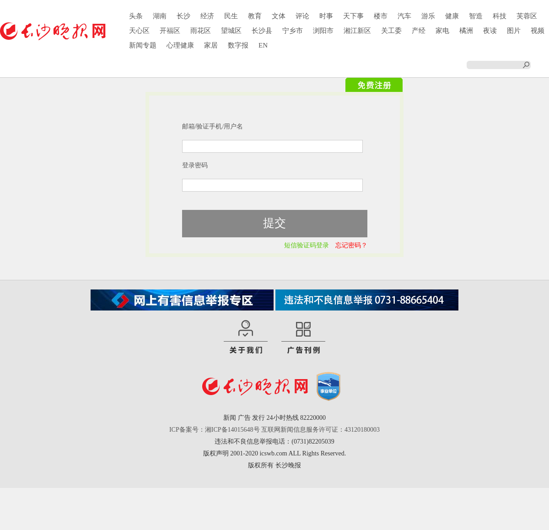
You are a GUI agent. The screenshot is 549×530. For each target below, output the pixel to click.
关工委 (391, 30)
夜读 (490, 30)
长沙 (183, 16)
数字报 (238, 45)
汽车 (404, 16)
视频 (537, 30)
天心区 (139, 30)
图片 (514, 30)
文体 (278, 16)
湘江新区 (357, 30)
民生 (231, 16)
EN (263, 45)
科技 (499, 16)
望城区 (231, 30)
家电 (442, 30)
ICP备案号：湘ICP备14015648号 (214, 429)
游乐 (428, 16)
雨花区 (200, 30)
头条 (136, 16)
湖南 (160, 16)
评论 (302, 16)
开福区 (170, 30)
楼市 (381, 16)
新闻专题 (142, 45)
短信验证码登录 (306, 245)
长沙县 (262, 30)
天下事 (353, 16)
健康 (452, 16)
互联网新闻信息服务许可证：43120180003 (320, 429)
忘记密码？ (351, 245)
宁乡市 (292, 30)
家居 (211, 45)
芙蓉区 (527, 16)
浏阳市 (323, 30)
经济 (207, 16)
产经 (418, 30)
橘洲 (466, 30)
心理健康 (180, 45)
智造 (476, 16)
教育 (255, 16)
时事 (326, 16)
